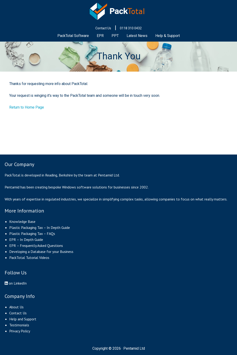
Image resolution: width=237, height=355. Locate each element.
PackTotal (118, 11)
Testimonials (19, 325)
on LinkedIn (16, 283)
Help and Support (22, 319)
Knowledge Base (22, 221)
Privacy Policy (19, 331)
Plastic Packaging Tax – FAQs (32, 233)
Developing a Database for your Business (41, 251)
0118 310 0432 (131, 28)
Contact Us (103, 28)
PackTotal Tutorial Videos (29, 257)
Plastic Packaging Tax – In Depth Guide (39, 227)
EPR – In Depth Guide (26, 239)
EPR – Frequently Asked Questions (36, 245)
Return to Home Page (26, 107)
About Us (16, 307)
